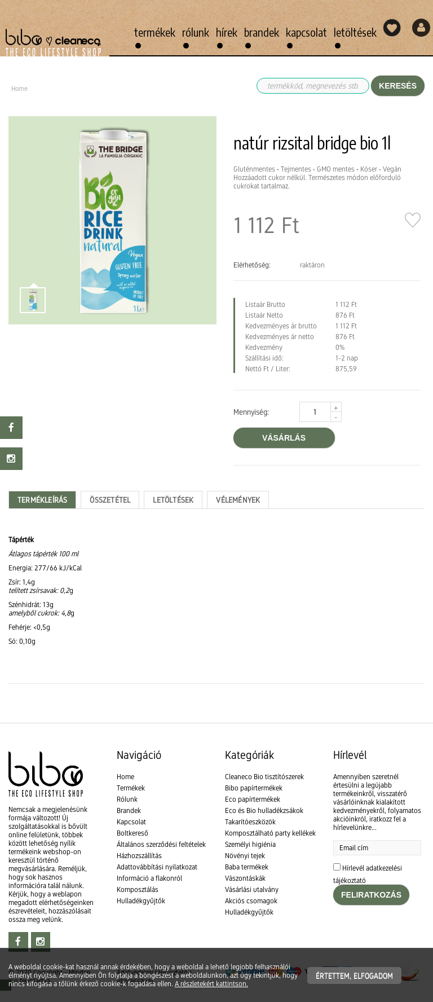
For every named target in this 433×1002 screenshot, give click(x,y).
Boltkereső (132, 833)
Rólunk (195, 32)
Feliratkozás (371, 894)
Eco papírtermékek (252, 799)
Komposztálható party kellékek (270, 833)
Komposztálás (137, 889)
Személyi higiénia (250, 844)
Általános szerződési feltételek (161, 844)
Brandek (261, 32)
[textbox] (216, 590)
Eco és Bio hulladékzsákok (264, 810)
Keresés (398, 85)
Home (125, 776)
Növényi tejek (245, 855)
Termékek (154, 32)
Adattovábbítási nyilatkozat (157, 867)
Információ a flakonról (149, 878)
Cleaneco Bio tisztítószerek (264, 776)
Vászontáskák (245, 878)
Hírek (226, 32)
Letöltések (355, 32)
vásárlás (284, 437)
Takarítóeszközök (250, 822)
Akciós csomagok (251, 900)
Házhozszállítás (139, 855)
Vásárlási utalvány (252, 889)
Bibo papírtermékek (253, 788)
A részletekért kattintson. (211, 983)
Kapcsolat (306, 32)
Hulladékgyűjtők (141, 900)
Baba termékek (246, 867)
